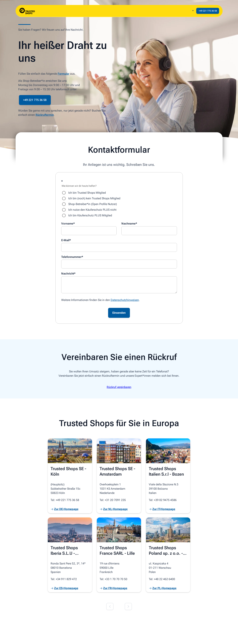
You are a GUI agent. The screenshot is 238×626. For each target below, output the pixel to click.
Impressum (59, 619)
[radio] (119, 193)
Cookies (93, 619)
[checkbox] (119, 204)
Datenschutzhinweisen (125, 300)
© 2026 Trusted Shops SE (33, 619)
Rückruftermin (45, 115)
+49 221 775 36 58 (35, 100)
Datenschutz (77, 619)
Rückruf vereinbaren (119, 387)
